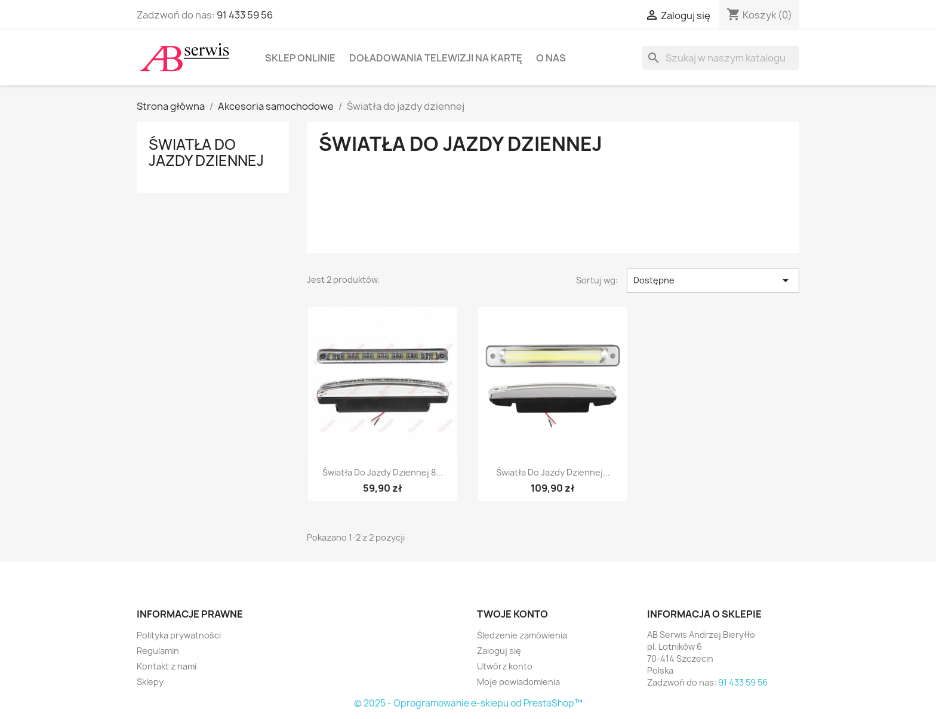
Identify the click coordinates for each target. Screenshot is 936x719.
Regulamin (158, 650)
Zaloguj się (499, 650)
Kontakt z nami (166, 666)
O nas (551, 57)
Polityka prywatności (179, 635)
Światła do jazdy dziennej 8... (382, 472)
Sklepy (150, 681)
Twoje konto (512, 614)
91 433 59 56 (245, 14)
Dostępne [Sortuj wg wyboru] (713, 280)
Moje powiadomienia (518, 681)
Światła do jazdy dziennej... (553, 472)
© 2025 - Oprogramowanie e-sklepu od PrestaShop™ (468, 703)
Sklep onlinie (300, 57)
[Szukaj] (720, 58)
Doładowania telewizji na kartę (435, 57)
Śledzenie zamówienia (522, 635)
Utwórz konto (504, 666)
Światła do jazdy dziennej (206, 152)
